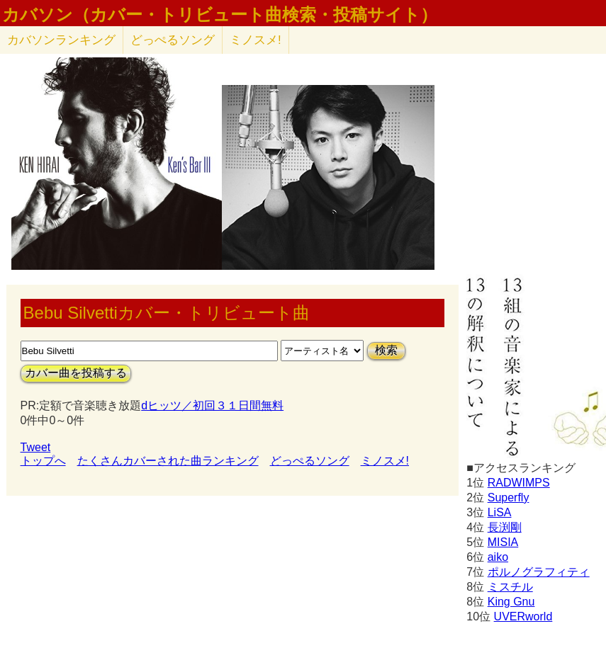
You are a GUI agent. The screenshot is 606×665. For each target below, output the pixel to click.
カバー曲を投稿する (76, 373)
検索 (386, 350)
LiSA (500, 512)
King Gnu (511, 602)
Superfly (508, 497)
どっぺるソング (172, 40)
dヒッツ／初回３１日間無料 (212, 405)
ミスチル (510, 587)
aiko (498, 557)
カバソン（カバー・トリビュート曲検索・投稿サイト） (219, 15)
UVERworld (523, 616)
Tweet (36, 447)
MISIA (503, 542)
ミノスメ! (255, 40)
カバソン (61, 40)
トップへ (43, 461)
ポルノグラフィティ (539, 572)
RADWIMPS (519, 483)
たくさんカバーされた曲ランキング (168, 461)
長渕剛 (505, 527)
